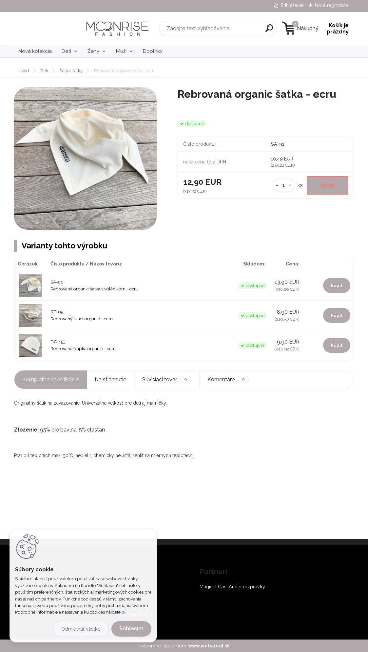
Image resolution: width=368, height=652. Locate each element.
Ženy (93, 51)
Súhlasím (131, 628)
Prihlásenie (292, 5)
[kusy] (283, 185)
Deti (66, 51)
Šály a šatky (71, 70)
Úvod (23, 70)
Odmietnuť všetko (81, 629)
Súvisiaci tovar (166, 379)
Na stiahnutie (110, 379)
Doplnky (153, 51)
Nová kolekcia (35, 51)
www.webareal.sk (209, 645)
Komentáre (228, 379)
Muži (121, 51)
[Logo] (54, 28)
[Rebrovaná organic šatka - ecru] (85, 158)
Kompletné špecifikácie (50, 379)
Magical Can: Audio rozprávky (232, 586)
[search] (227, 30)
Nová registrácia (332, 5)
